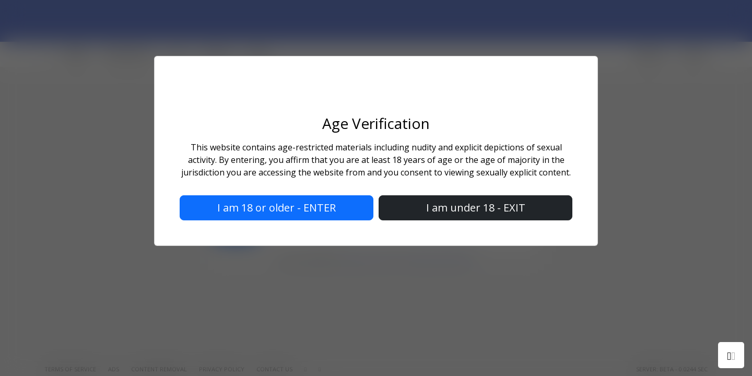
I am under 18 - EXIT (475, 208)
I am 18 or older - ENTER (276, 208)
